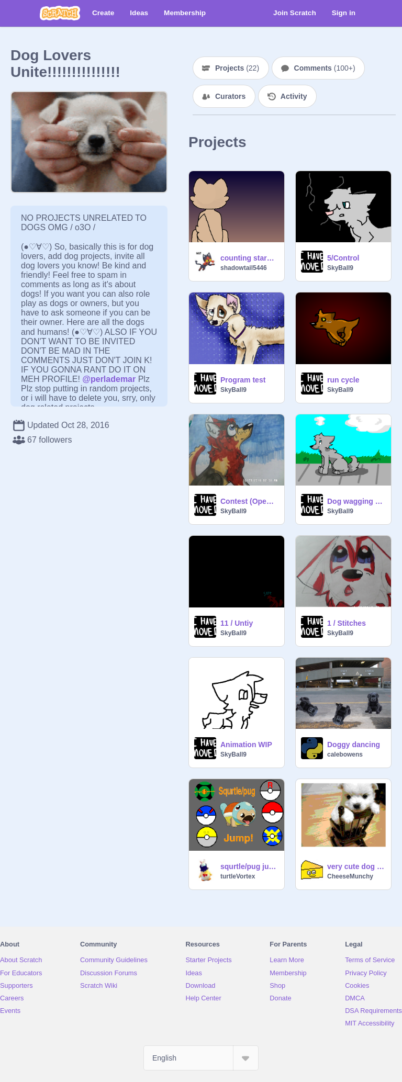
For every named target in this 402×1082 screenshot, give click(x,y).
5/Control (343, 258)
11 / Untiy (236, 623)
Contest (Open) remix (249, 501)
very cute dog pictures (356, 866)
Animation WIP (246, 744)
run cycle (343, 380)
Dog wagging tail (356, 501)
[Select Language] (201, 1057)
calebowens (345, 754)
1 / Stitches (346, 623)
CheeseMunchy (350, 876)
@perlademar (109, 379)
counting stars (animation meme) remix (249, 258)
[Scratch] (60, 13)
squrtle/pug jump (249, 866)
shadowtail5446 (243, 268)
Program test (242, 380)
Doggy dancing (353, 744)
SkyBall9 (340, 268)
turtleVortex (237, 876)
